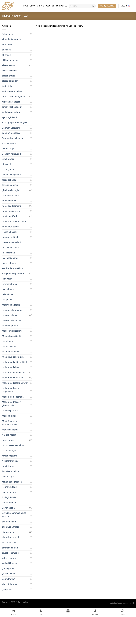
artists (40, 6)
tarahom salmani (10, 548)
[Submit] (93, 6)
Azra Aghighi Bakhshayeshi (15, 122)
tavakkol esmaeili (10, 553)
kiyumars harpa (9, 284)
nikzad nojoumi (9, 456)
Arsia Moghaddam (11, 112)
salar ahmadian (9, 502)
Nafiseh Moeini (9, 435)
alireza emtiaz (8, 76)
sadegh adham (9, 492)
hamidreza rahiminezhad (14, 221)
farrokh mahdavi (10, 185)
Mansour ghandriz (10, 325)
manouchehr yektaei (11, 320)
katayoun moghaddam (13, 273)
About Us (50, 6)
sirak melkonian (9, 542)
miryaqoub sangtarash (13, 357)
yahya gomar (8, 568)
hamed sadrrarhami (11, 206)
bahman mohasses (11, 133)
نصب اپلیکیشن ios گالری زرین (122, 603)
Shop (32, 6)
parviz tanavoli (9, 466)
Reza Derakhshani (10, 471)
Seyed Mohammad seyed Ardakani (14, 514)
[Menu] (19, 6)
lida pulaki (7, 299)
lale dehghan (8, 289)
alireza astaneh (9, 70)
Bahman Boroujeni (11, 128)
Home (25, 6)
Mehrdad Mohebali (11, 351)
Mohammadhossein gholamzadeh (11, 403)
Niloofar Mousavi (10, 461)
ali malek (6, 50)
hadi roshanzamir (10, 195)
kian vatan (7, 279)
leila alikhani (8, 294)
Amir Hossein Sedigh (12, 91)
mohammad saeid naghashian (10, 390)
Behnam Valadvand (11, 154)
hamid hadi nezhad (11, 211)
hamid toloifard (9, 216)
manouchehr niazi (10, 315)
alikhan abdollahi (10, 60)
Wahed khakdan (9, 563)
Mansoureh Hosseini (12, 331)
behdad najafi (8, 148)
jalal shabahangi (10, 258)
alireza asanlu (8, 65)
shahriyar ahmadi (10, 527)
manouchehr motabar (12, 310)
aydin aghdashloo (10, 117)
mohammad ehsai (10, 367)
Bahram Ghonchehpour (13, 138)
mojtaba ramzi (9, 416)
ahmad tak (7, 44)
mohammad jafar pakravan (15, 383)
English (126, 6)
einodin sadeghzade (11, 174)
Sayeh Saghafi (9, 508)
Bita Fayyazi (8, 159)
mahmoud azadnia (11, 305)
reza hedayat (8, 476)
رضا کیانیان (6, 589)
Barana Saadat (9, 143)
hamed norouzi (9, 200)
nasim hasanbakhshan (13, 445)
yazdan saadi (8, 573)
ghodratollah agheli (11, 190)
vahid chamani (9, 558)
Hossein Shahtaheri (11, 242)
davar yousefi (8, 169)
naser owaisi (8, 440)
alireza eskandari (10, 81)
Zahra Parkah (8, 579)
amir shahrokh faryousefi (14, 96)
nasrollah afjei (9, 450)
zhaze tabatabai (9, 584)
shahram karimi (9, 522)
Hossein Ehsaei (9, 232)
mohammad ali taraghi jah (14, 362)
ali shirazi (6, 55)
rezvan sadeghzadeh (12, 482)
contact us (61, 6)
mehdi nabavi (8, 341)
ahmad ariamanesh (11, 39)
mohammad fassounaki (13, 372)
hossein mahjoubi (10, 237)
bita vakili (6, 164)
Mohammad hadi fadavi (13, 377)
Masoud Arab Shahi (11, 336)
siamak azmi (8, 532)
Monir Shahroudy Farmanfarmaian (10, 423)
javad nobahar (9, 263)
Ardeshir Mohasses (11, 102)
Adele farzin (7, 34)
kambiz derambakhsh (12, 268)
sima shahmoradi (10, 537)
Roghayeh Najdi (9, 487)
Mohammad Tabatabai (13, 397)
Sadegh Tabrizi (9, 497)
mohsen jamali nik (11, 410)
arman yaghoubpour (11, 107)
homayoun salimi (10, 227)
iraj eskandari (8, 253)
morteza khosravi (10, 430)
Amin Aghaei (8, 86)
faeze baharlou (9, 180)
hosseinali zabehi (10, 247)
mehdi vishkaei (9, 346)
